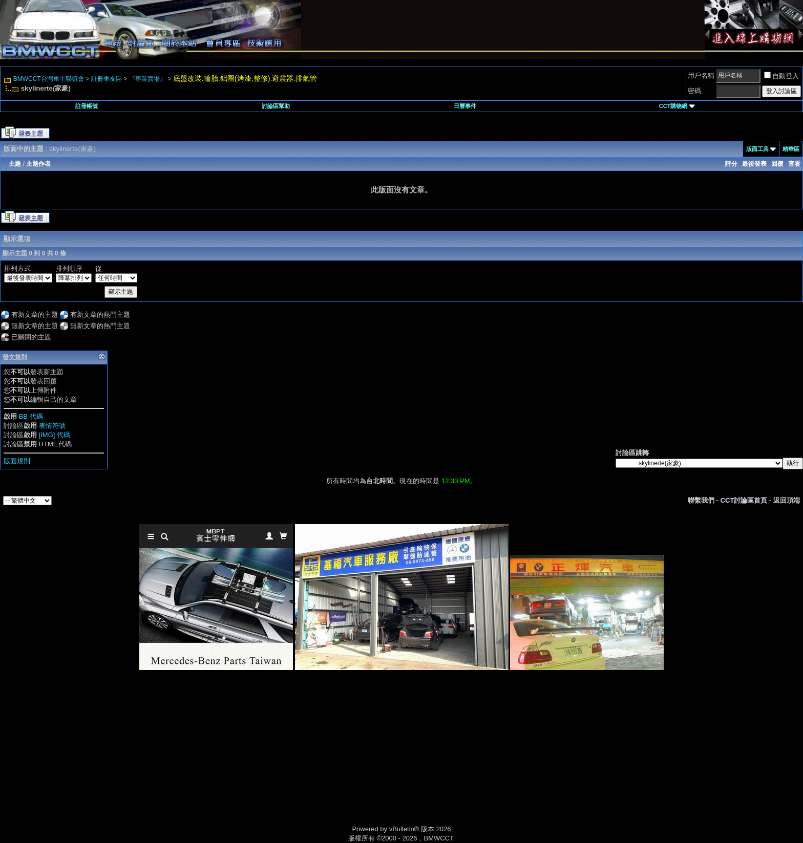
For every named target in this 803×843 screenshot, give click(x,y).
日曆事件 (465, 106)
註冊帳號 (86, 106)
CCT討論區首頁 (744, 500)
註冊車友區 (106, 78)
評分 (731, 163)
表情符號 (52, 425)
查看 (794, 163)
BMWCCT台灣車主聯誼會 (48, 78)
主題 (15, 163)
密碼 (694, 91)
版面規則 (17, 461)
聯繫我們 (701, 500)
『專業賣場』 (147, 78)
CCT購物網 (677, 106)
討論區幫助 (276, 106)
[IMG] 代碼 (54, 435)
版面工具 (757, 149)
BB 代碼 (31, 416)
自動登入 (781, 76)
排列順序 (69, 268)
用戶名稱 (701, 75)
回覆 (777, 163)
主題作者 (38, 163)
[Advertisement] (314, 759)
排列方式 (17, 268)
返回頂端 (786, 500)
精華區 (791, 149)
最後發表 (754, 163)
